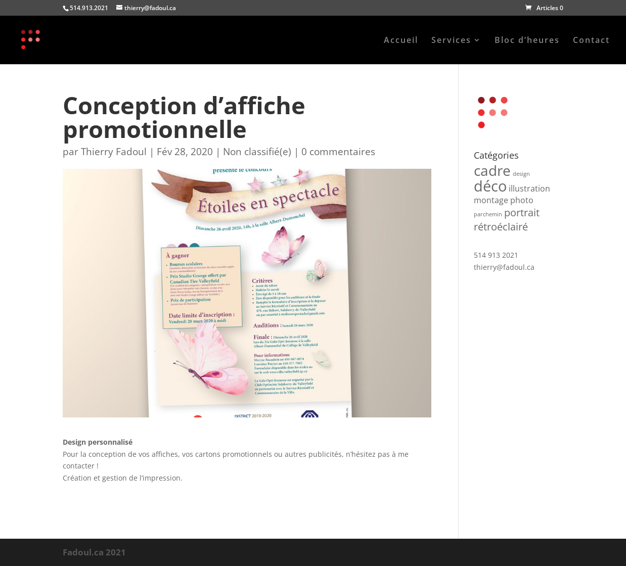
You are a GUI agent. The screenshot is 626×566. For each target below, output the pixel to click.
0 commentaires (338, 151)
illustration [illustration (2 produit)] (529, 188)
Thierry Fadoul (114, 151)
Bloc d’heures (527, 40)
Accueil (401, 40)
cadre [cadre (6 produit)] (492, 170)
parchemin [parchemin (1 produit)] (488, 214)
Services (451, 40)
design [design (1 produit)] (521, 173)
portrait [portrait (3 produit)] (522, 212)
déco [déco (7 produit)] (490, 186)
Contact (591, 40)
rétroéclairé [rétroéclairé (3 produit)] (501, 226)
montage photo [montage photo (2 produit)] (503, 200)
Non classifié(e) (257, 151)
